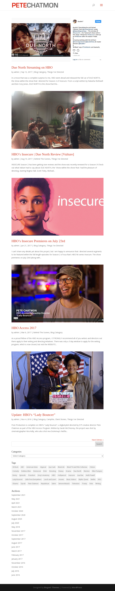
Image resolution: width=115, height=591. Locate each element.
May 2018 (16, 527)
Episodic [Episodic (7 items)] (23, 475)
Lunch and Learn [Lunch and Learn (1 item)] (50, 479)
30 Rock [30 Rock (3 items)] (15, 467)
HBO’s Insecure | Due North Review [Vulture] (43, 154)
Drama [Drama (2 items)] (68, 471)
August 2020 (17, 519)
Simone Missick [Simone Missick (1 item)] (63, 483)
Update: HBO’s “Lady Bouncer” (33, 415)
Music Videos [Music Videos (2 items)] (71, 479)
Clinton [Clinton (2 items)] (92, 467)
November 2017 (18, 531)
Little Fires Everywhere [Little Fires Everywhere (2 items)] (33, 479)
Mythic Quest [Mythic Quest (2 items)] (83, 479)
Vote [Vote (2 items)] (91, 483)
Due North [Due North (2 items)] (77, 471)
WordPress (77, 587)
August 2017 (17, 543)
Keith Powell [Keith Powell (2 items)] (90, 475)
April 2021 (16, 503)
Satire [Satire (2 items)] (54, 483)
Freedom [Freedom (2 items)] (31, 475)
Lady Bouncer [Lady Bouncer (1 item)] (18, 479)
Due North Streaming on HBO (32, 67)
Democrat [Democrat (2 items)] (37, 471)
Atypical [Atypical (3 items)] (43, 467)
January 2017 (17, 559)
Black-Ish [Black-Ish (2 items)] (61, 467)
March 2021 (16, 507)
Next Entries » (97, 440)
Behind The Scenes (42, 159)
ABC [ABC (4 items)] (22, 467)
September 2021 (18, 495)
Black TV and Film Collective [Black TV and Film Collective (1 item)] (77, 467)
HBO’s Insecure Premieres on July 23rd (38, 241)
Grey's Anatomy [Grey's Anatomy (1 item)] (43, 475)
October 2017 (17, 535)
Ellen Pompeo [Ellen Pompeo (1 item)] (97, 471)
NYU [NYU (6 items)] (99, 479)
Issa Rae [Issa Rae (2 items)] (80, 475)
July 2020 (15, 523)
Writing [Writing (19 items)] (98, 483)
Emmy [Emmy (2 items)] (15, 475)
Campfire (50, 419)
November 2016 (18, 563)
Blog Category (40, 72)
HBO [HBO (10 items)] (53, 475)
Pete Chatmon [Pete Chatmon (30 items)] (33, 483)
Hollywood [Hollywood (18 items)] (62, 475)
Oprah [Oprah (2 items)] (23, 483)
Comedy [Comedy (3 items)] (16, 471)
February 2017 (18, 555)
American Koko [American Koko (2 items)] (32, 467)
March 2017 (16, 551)
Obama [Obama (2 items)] (15, 483)
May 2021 (16, 499)
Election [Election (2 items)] (87, 471)
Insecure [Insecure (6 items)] (72, 475)
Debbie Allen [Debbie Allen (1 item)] (26, 471)
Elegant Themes (51, 587)
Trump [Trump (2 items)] (84, 483)
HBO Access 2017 (24, 328)
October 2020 (17, 511)
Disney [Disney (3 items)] (60, 471)
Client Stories (60, 419)
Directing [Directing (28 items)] (52, 471)
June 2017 (16, 547)
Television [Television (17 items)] (75, 483)
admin (16, 72)
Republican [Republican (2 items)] (45, 483)
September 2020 (18, 515)
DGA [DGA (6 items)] (45, 471)
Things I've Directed (55, 72)
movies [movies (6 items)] (61, 479)
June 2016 (16, 575)
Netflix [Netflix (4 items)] (93, 479)
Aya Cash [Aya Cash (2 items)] (52, 467)
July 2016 (15, 571)
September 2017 (18, 539)
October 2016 (17, 567)
